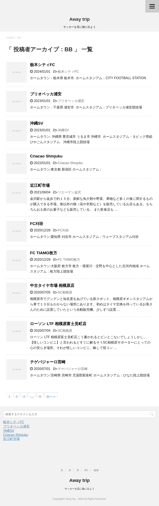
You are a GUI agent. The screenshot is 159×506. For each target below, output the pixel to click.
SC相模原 (65, 292)
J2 (69, 470)
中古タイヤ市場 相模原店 (52, 285)
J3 (77, 470)
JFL (86, 470)
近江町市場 (40, 185)
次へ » (50, 396)
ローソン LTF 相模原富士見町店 (58, 324)
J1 (61, 470)
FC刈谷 (36, 223)
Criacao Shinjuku (46, 156)
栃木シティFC (42, 65)
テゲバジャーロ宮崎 (47, 362)
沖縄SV (36, 123)
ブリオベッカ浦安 (45, 94)
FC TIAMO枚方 (43, 253)
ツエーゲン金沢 (69, 192)
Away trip (79, 19)
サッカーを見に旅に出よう (79, 488)
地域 (96, 470)
